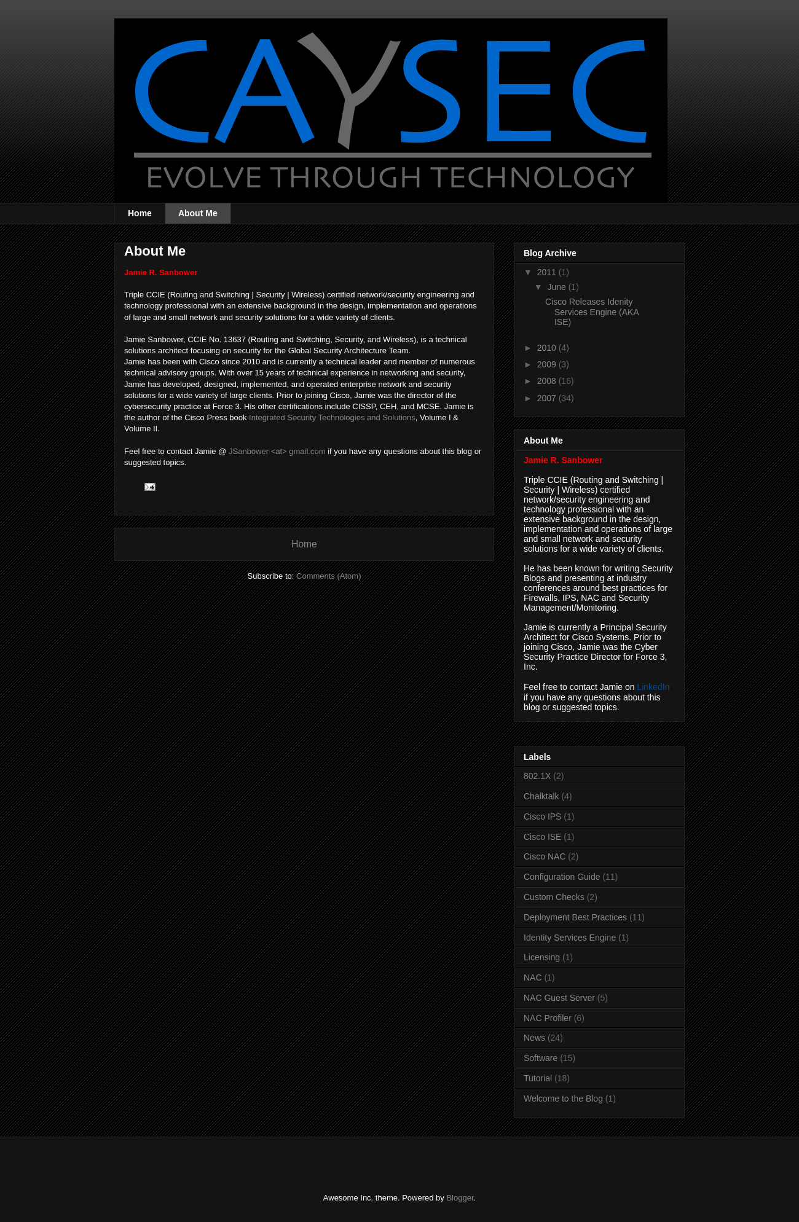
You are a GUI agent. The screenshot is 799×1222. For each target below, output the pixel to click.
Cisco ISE (542, 837)
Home (140, 213)
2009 (548, 364)
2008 (548, 381)
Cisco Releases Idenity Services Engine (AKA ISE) (592, 312)
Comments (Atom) (328, 576)
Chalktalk (541, 796)
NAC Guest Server (559, 998)
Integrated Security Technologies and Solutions (332, 417)
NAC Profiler (548, 1018)
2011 (548, 272)
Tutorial (538, 1078)
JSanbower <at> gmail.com (277, 451)
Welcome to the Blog (563, 1098)
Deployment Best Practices (575, 917)
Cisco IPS (542, 816)
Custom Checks (554, 897)
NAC (533, 977)
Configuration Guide (562, 877)
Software (540, 1058)
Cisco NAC (544, 856)
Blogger (459, 1197)
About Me (198, 213)
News (534, 1038)
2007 (548, 398)
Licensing (542, 957)
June (557, 287)
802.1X (537, 776)
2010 (548, 348)
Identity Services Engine (570, 937)
